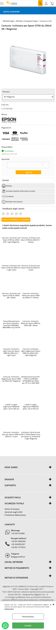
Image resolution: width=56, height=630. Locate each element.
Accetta (28, 625)
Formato (6, 91)
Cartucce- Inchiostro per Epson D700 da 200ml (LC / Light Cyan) (11, 268)
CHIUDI (54, 604)
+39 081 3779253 (18, 547)
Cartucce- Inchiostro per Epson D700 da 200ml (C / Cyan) (30, 268)
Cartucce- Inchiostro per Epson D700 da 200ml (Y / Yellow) (30, 240)
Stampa (9, 186)
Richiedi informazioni (14, 201)
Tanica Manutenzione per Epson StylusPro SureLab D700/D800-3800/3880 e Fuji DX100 (11, 324)
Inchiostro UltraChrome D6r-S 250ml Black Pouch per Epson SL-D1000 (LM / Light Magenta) (30, 435)
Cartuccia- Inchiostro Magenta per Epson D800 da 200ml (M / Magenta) (11, 379)
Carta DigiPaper (11, 11)
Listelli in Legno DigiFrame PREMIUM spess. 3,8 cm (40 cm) (11, 407)
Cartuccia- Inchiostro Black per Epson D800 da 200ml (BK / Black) (30, 323)
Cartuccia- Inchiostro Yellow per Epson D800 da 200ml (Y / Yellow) (31, 295)
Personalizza (28, 616)
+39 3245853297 (18, 544)
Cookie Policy (9, 609)
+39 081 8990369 (18, 541)
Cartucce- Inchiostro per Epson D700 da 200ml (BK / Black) (11, 295)
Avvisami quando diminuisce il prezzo (20, 191)
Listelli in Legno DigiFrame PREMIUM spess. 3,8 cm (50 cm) (31, 407)
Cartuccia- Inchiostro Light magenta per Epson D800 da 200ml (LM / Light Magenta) (30, 352)
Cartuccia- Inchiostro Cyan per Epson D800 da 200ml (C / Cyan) (11, 434)
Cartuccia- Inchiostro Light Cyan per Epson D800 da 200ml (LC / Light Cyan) (11, 352)
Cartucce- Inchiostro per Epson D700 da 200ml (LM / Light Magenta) (11, 240)
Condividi (9, 196)
